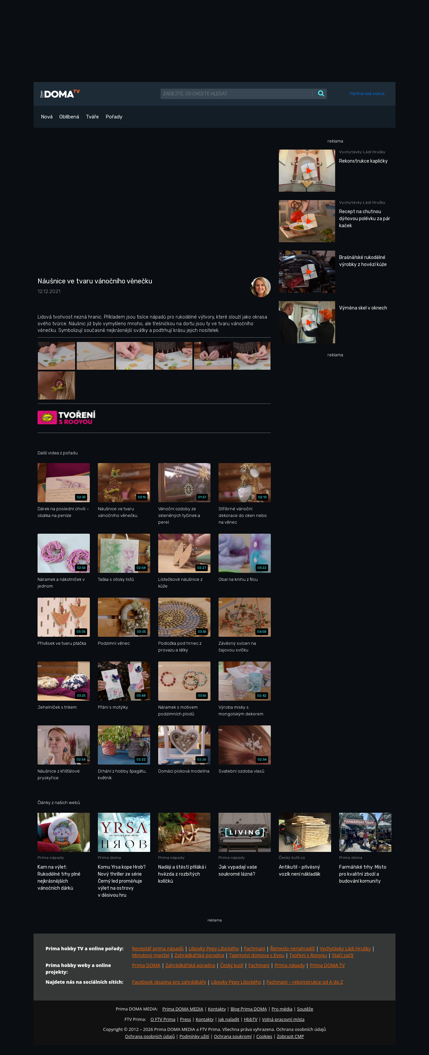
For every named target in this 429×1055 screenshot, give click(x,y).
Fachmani (254, 948)
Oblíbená (69, 117)
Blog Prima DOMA (249, 1009)
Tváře (92, 117)
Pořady (114, 117)
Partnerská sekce (367, 93)
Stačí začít (343, 955)
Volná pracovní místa (283, 1019)
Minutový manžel (151, 955)
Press (185, 1019)
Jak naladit (228, 1019)
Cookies (264, 1036)
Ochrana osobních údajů (150, 1036)
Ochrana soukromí (233, 1036)
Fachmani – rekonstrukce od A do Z (304, 982)
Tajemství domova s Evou (257, 955)
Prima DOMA (146, 965)
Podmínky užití (194, 1036)
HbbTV (250, 1019)
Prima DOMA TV (327, 965)
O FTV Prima (162, 1019)
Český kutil (231, 965)
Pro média (281, 1009)
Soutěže (305, 1009)
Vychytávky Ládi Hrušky (345, 948)
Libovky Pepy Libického (214, 948)
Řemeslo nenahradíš (292, 948)
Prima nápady (289, 965)
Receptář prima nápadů (158, 948)
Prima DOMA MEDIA (182, 1009)
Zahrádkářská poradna (199, 955)
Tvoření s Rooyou (308, 955)
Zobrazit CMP (290, 1036)
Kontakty (217, 1009)
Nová (47, 117)
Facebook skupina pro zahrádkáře (169, 982)
